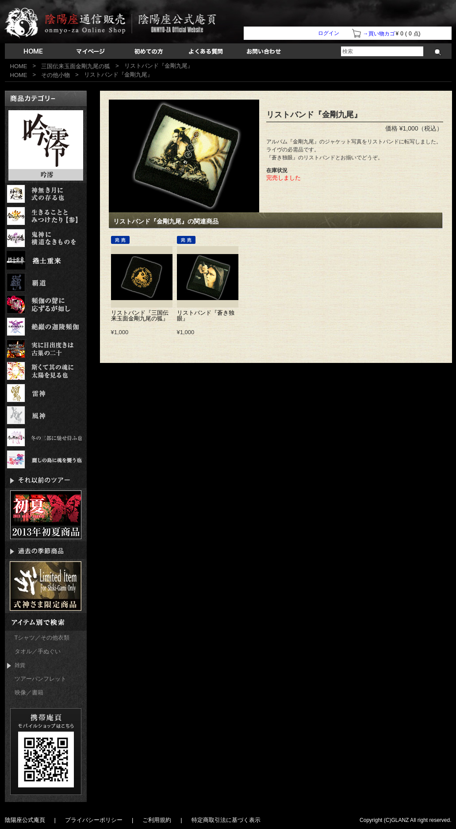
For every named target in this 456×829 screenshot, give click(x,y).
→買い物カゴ (379, 34)
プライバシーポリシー (94, 820)
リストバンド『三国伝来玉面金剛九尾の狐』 (140, 315)
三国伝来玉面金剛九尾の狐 (75, 66)
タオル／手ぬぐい (38, 651)
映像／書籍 (29, 692)
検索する (438, 52)
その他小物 (55, 75)
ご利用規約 (156, 820)
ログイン (328, 33)
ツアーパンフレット (40, 678)
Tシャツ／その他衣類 (42, 637)
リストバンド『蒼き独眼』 (205, 315)
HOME (18, 66)
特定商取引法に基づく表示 (226, 820)
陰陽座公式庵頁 (25, 820)
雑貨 (16, 665)
